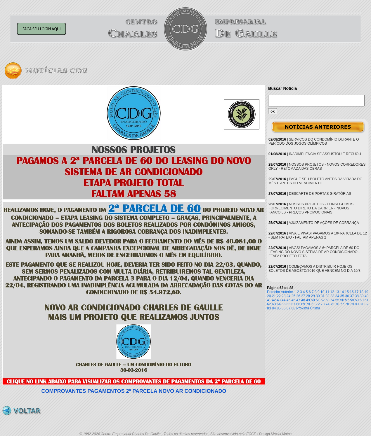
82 (366, 304)
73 (323, 304)
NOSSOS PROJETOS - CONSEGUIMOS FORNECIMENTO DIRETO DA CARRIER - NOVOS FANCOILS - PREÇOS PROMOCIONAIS (310, 208)
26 (298, 296)
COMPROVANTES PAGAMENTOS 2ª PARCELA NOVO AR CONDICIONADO (133, 391)
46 (293, 300)
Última (315, 308)
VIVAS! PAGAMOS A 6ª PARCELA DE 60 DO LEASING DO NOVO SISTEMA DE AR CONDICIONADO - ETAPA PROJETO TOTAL (314, 252)
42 (274, 300)
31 (323, 296)
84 (274, 308)
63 (274, 304)
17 (356, 292)
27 (303, 296)
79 (352, 304)
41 (269, 300)
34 (337, 296)
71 (313, 304)
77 (342, 304)
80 (357, 304)
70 (308, 304)
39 (361, 296)
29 (313, 296)
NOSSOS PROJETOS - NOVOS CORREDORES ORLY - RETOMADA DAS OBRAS (316, 166)
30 (318, 296)
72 (318, 304)
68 (298, 304)
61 (366, 300)
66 (288, 304)
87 (288, 308)
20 (269, 296)
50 (313, 300)
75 (332, 304)
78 (347, 304)
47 (298, 300)
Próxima (302, 308)
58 (352, 300)
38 (357, 296)
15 (347, 292)
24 (288, 296)
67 (293, 304)
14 (342, 292)
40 (366, 296)
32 (327, 296)
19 (366, 292)
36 (347, 296)
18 (361, 292)
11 (327, 292)
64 (278, 304)
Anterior (287, 292)
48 (303, 300)
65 (283, 304)
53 (327, 300)
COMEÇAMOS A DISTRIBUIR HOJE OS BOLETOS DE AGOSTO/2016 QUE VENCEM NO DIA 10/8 (314, 269)
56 (342, 300)
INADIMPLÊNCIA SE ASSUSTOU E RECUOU (325, 154)
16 (351, 292)
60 (361, 300)
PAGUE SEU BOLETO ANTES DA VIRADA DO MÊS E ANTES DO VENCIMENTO (315, 181)
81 (361, 304)
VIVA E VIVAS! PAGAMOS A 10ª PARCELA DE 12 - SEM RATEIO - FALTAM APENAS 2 (317, 235)
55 (337, 300)
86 (283, 308)
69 (303, 304)
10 (322, 292)
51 (318, 300)
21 (274, 296)
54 (332, 300)
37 (352, 296)
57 (347, 300)
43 (278, 300)
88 (293, 308)
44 (283, 300)
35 (342, 296)
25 (293, 296)
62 (269, 304)
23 (283, 296)
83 (269, 308)
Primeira (273, 292)
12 (332, 292)
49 (308, 300)
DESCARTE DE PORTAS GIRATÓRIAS (320, 194)
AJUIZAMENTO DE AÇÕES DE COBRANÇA (324, 223)
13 (337, 292)
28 (308, 296)
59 (357, 300)
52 (323, 300)
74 (327, 304)
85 (278, 308)
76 (337, 304)
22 (278, 296)
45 (288, 300)
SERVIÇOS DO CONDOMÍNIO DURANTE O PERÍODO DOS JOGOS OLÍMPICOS (313, 141)
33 (332, 296)
